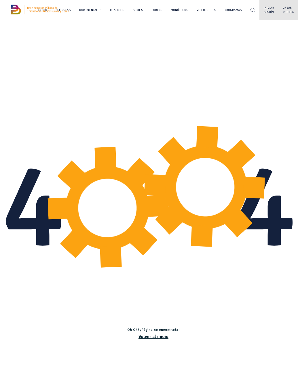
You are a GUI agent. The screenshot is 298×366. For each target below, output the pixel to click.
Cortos (156, 10)
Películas (63, 10)
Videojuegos (206, 10)
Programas (233, 10)
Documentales (90, 10)
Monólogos (179, 10)
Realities (117, 10)
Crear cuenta (288, 10)
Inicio (42, 10)
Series (138, 10)
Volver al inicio (153, 336)
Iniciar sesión (269, 10)
